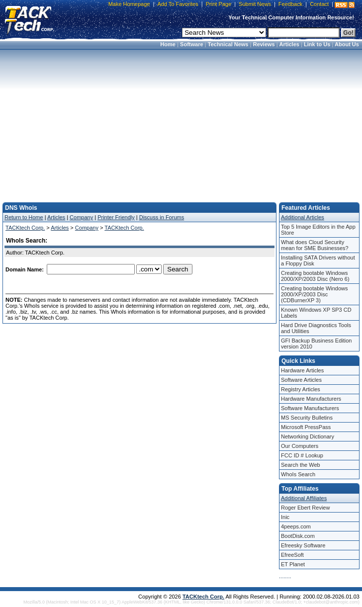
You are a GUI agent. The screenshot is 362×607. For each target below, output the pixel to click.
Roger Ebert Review (305, 508)
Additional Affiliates (304, 498)
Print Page (218, 4)
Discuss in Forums (161, 217)
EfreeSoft (292, 555)
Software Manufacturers (310, 408)
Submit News (255, 4)
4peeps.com (296, 526)
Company (81, 217)
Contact (319, 4)
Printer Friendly (116, 217)
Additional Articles (302, 217)
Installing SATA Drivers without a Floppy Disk (318, 260)
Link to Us (317, 44)
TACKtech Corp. (25, 228)
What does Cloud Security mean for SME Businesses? (315, 245)
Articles (289, 44)
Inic (285, 517)
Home (168, 44)
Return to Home (23, 217)
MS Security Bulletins (307, 418)
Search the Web (300, 465)
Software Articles (301, 380)
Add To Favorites (177, 4)
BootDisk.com (298, 536)
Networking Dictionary (307, 436)
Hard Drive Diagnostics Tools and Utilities (316, 328)
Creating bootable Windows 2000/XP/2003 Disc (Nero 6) (315, 276)
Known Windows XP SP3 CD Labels (316, 313)
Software (191, 44)
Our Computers (299, 446)
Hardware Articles (302, 370)
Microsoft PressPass (306, 427)
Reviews (264, 44)
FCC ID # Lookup (302, 455)
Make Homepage (129, 4)
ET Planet (293, 564)
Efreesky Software (303, 545)
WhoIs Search (298, 474)
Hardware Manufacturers (311, 399)
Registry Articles (300, 389)
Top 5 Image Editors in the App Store (318, 230)
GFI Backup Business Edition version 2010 (316, 343)
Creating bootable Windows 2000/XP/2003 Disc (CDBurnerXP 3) (314, 294)
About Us (347, 44)
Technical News (228, 44)
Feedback (290, 4)
